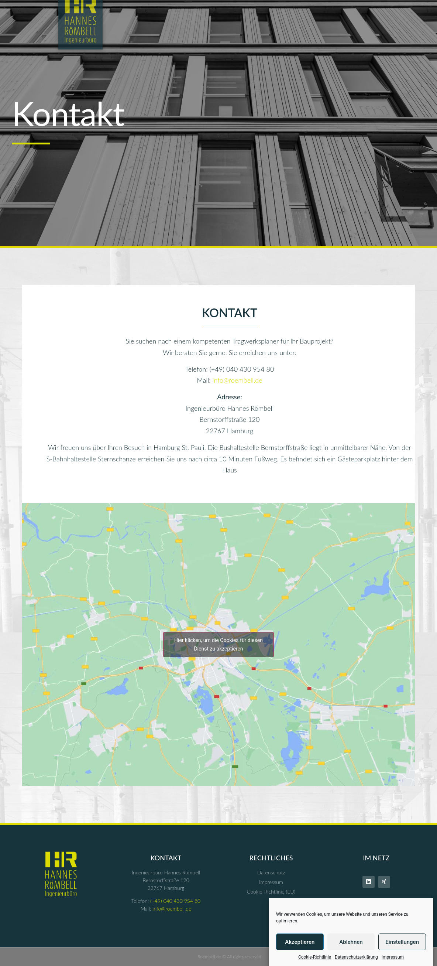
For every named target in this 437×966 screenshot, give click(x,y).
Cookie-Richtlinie (314, 957)
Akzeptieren (299, 942)
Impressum (393, 957)
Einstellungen (402, 942)
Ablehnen (350, 942)
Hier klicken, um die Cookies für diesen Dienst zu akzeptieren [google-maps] (218, 644)
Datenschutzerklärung (356, 957)
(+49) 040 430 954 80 (175, 901)
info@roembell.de (237, 380)
